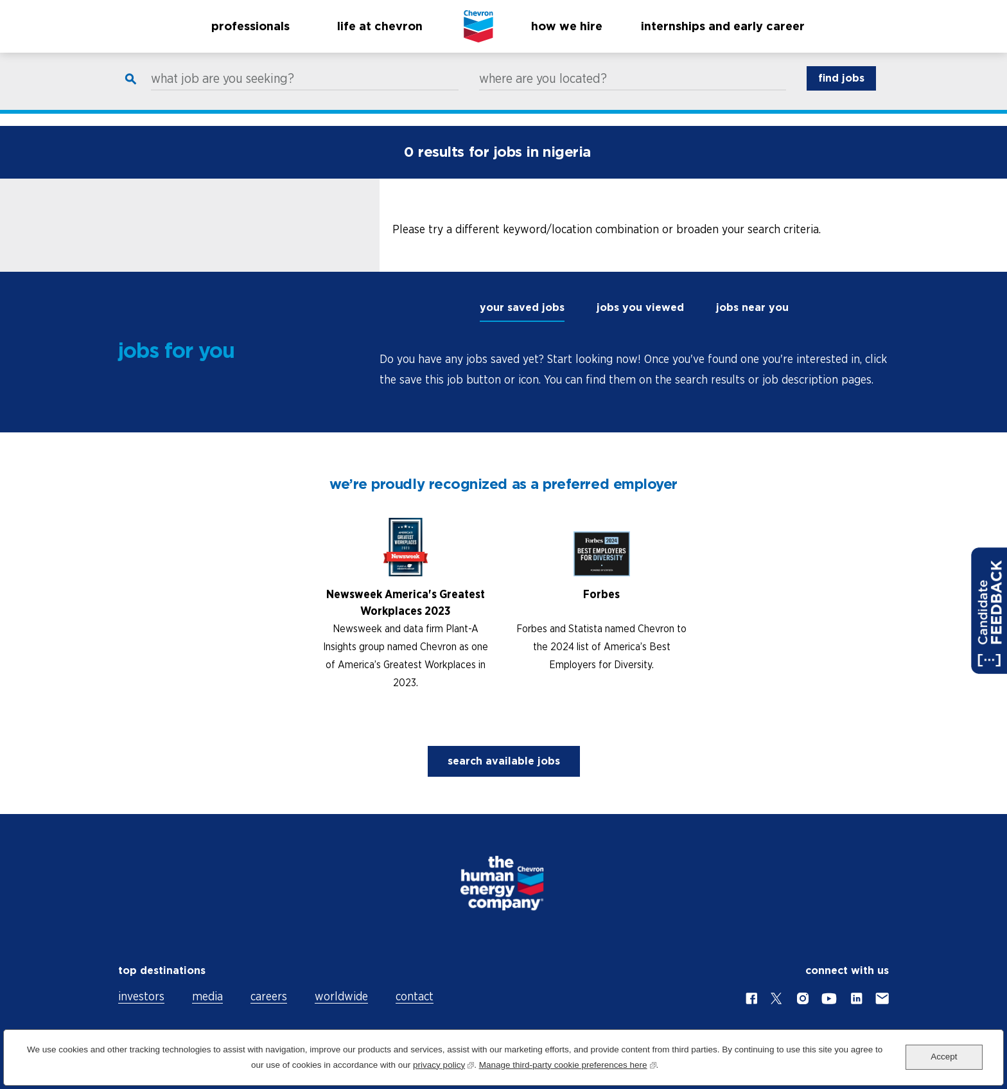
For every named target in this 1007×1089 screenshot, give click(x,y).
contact (414, 996)
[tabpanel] (634, 369)
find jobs (841, 90)
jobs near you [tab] (752, 307)
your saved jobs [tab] (522, 307)
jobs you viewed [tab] (640, 307)
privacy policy (443, 1064)
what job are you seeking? (222, 90)
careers (268, 996)
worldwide (341, 996)
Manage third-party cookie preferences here (567, 1064)
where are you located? (543, 90)
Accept (944, 1056)
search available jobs (504, 761)
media (207, 996)
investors (141, 996)
